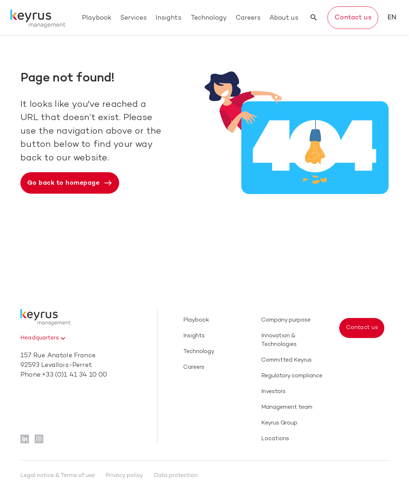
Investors (273, 391)
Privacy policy (124, 476)
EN (392, 17)
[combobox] (43, 338)
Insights (168, 18)
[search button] (313, 18)
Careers (248, 18)
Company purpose (286, 320)
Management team (286, 407)
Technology (209, 18)
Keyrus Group (279, 423)
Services (133, 18)
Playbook (96, 18)
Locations (275, 439)
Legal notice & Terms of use (57, 476)
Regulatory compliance (291, 376)
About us (283, 18)
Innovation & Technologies (279, 340)
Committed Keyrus (286, 360)
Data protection (176, 476)
